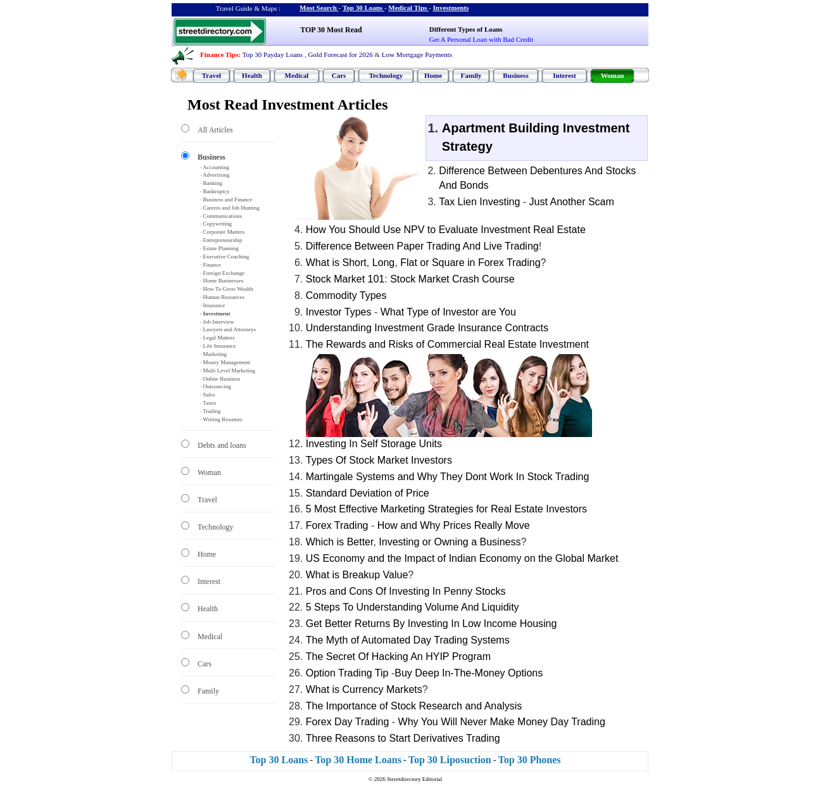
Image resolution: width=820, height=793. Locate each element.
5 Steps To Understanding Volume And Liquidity (412, 607)
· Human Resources (222, 297)
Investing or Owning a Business (449, 541)
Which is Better (340, 541)
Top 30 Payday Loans (273, 54)
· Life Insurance (218, 346)
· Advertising (215, 175)
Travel (211, 75)
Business (515, 75)
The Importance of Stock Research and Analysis (414, 706)
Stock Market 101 (345, 279)
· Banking (211, 183)
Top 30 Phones (529, 759)
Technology (386, 75)
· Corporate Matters (222, 232)
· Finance (210, 265)
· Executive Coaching (224, 256)
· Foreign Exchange (222, 273)
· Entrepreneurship (221, 240)
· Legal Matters (217, 337)
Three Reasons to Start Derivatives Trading (403, 738)
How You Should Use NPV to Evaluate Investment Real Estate (446, 229)
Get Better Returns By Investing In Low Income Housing (431, 623)
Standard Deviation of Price (367, 493)
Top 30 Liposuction (449, 759)
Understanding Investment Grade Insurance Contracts (427, 327)
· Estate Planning (219, 248)
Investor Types (339, 312)
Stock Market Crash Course (452, 279)
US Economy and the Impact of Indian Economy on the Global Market (462, 558)
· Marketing (213, 354)
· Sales (207, 394)
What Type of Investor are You (448, 312)
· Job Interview (217, 322)
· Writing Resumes (221, 419)
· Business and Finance (226, 199)
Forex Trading (337, 525)
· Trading (210, 411)
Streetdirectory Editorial (414, 779)
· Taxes (208, 403)
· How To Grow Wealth (226, 289)
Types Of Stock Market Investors (379, 460)
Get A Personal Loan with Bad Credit (481, 39)
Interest (564, 75)
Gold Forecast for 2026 (340, 54)
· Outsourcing (215, 386)
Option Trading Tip (347, 673)
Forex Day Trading (347, 721)
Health (252, 75)
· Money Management (225, 362)
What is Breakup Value (357, 574)
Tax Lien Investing (479, 201)
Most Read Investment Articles (287, 104)
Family (471, 75)
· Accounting (214, 167)
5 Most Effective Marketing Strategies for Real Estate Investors (446, 509)
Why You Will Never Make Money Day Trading (501, 721)
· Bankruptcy (215, 191)
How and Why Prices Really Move (453, 525)
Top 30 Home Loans (358, 759)
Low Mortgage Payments (417, 54)
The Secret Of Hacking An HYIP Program (398, 656)
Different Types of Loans (466, 29)
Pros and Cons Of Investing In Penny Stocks (406, 591)
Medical (297, 75)
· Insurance (212, 305)
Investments (451, 7)
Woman (612, 75)
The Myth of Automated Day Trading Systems (408, 640)
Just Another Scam (571, 201)
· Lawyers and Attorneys (228, 329)
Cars (339, 75)
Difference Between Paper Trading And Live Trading (422, 246)
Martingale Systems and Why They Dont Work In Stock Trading (448, 476)
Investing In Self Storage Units (374, 443)
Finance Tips (219, 54)
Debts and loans (222, 445)
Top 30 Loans (362, 7)
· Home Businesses (221, 280)
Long (383, 262)
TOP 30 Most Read (331, 29)
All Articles (215, 129)
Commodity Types (346, 295)
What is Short (336, 262)
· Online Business (220, 379)
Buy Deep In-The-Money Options (468, 673)
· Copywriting (216, 223)
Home (433, 75)
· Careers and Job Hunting (230, 208)
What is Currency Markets (364, 689)
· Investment (215, 313)
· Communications (221, 216)
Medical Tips (407, 7)
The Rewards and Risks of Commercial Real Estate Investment (447, 344)
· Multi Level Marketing (227, 370)
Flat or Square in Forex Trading (470, 262)
